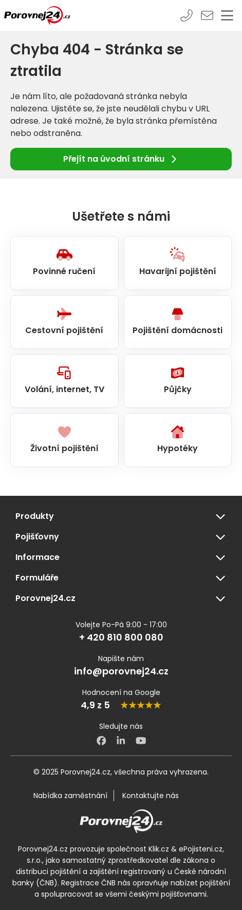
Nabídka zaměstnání (70, 795)
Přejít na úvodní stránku (121, 159)
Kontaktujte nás (150, 795)
